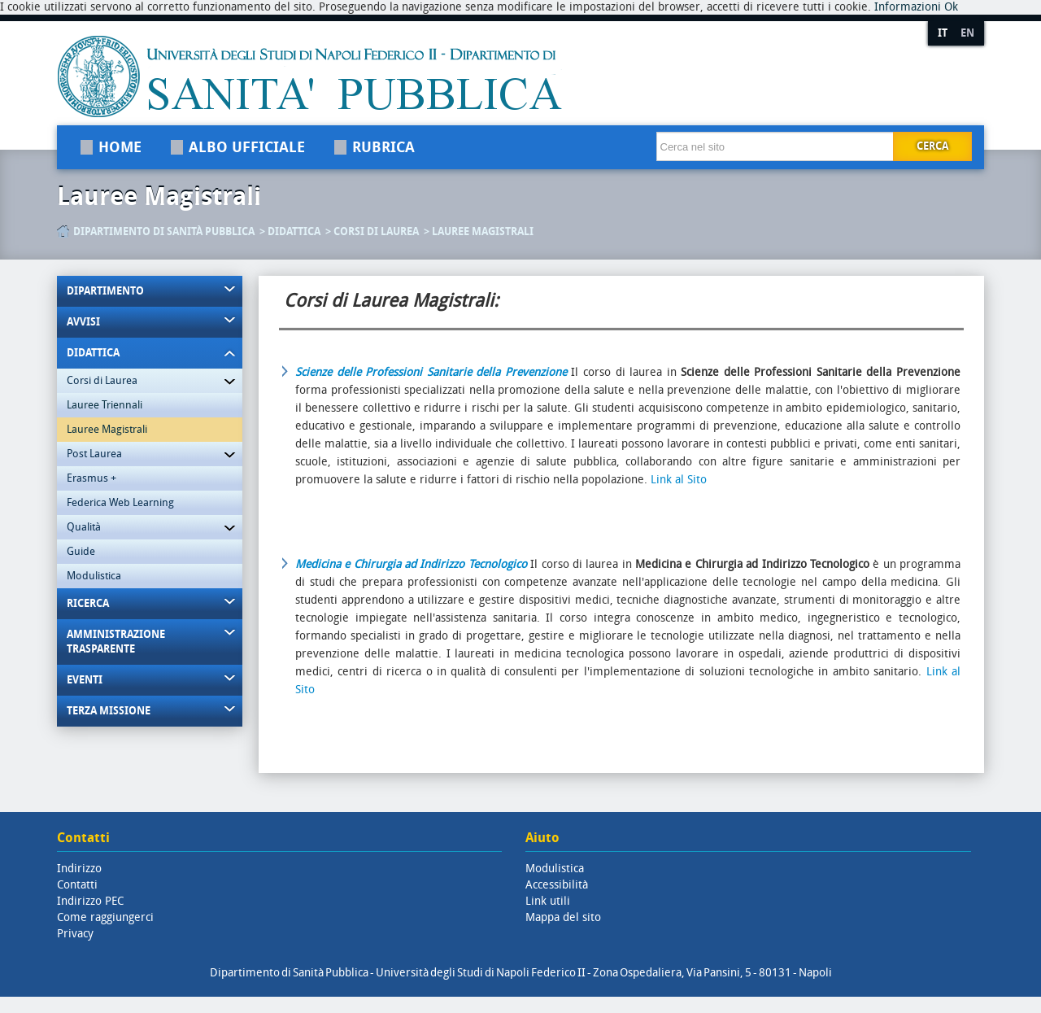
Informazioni (907, 7)
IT (942, 33)
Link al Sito (679, 480)
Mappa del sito (563, 917)
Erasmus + (91, 478)
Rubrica (383, 147)
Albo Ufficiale (247, 147)
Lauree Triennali (104, 405)
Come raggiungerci (105, 917)
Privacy (75, 934)
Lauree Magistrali (159, 197)
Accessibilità (556, 885)
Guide (81, 551)
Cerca (932, 146)
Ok (951, 7)
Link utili (547, 901)
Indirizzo (79, 868)
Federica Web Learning (120, 502)
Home (120, 147)
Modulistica (94, 576)
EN (967, 33)
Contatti (77, 885)
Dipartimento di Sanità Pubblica (164, 231)
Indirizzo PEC (90, 901)
